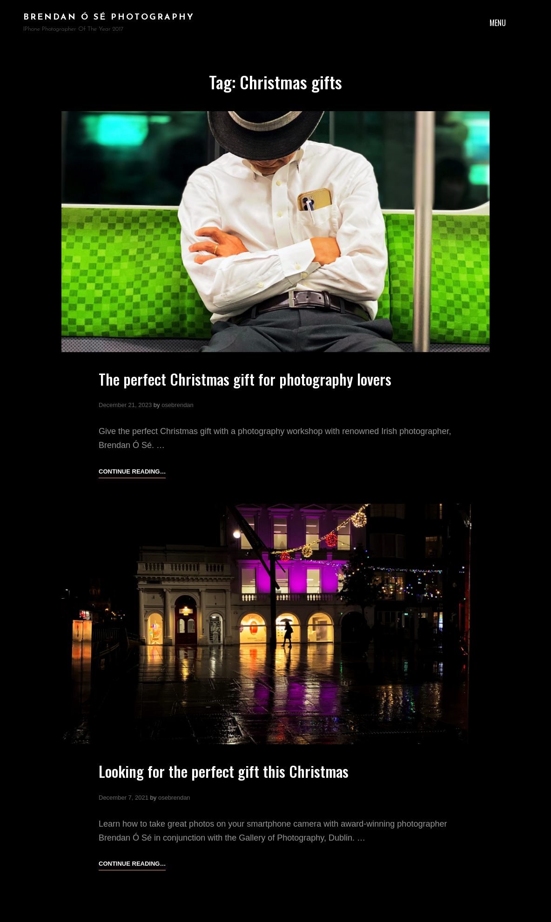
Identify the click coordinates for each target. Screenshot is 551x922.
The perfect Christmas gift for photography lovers (245, 379)
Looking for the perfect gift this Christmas (224, 771)
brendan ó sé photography (109, 17)
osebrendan (177, 404)
